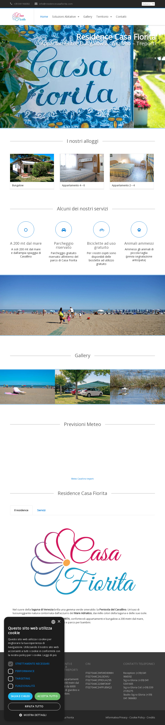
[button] (34, 715)
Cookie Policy (137, 717)
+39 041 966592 (20, 3)
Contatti (121, 16)
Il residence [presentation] (21, 510)
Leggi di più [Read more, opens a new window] (50, 655)
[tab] (21, 510)
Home (44, 16)
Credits (151, 717)
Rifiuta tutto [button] (34, 706)
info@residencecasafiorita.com (54, 3)
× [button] (58, 621)
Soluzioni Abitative (65, 16)
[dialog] (34, 669)
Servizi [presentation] (41, 510)
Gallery (87, 16)
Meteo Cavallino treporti (82, 478)
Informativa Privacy (116, 717)
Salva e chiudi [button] (20, 696)
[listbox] (53, 622)
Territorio (104, 16)
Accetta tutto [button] (47, 696)
